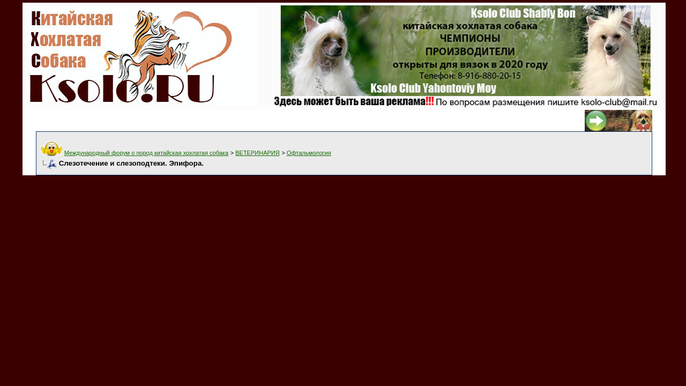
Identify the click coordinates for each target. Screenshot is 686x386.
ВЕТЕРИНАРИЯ (257, 153)
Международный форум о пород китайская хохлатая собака (146, 153)
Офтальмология (309, 153)
